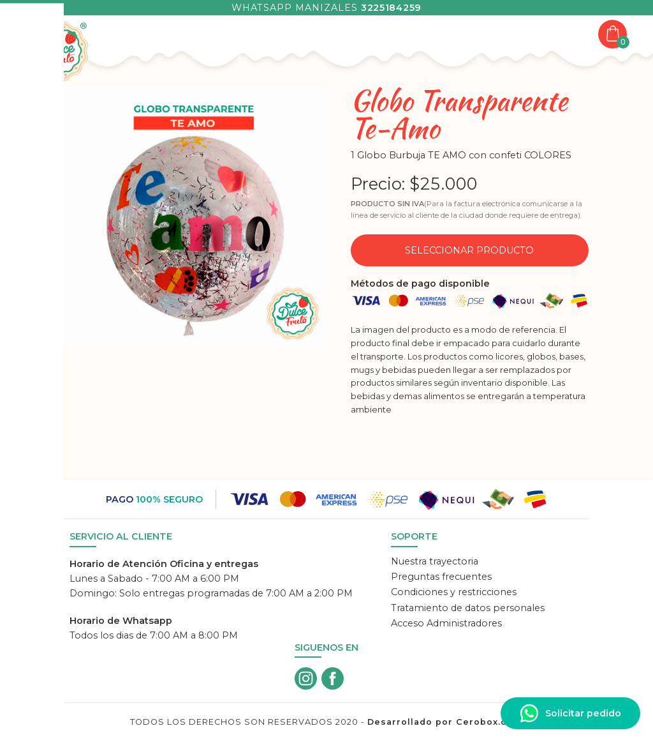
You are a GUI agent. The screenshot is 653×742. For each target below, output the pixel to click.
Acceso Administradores (446, 623)
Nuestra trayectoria (434, 561)
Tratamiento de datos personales (468, 608)
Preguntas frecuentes (441, 576)
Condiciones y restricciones (454, 592)
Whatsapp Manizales (326, 7)
